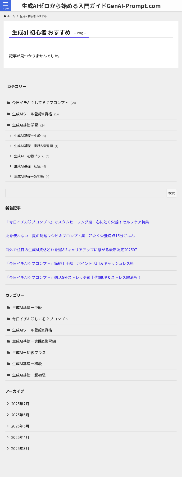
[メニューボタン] (5, 5)
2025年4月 (20, 437)
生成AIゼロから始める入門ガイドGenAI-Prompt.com (91, 6)
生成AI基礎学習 (29, 125)
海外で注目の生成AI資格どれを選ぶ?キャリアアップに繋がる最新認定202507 (71, 249)
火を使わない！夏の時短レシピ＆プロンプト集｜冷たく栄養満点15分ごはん (70, 235)
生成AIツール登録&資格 (35, 114)
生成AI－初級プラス (31, 155)
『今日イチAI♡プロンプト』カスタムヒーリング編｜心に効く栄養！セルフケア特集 (77, 222)
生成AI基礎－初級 (30, 166)
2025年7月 (20, 403)
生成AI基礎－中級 (30, 135)
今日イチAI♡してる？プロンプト (44, 102)
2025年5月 (20, 426)
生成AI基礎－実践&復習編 (36, 145)
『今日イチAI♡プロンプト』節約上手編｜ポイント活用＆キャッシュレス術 (69, 263)
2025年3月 (20, 448)
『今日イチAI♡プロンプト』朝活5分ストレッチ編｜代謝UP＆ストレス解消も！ (73, 277)
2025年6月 (20, 415)
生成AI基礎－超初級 (31, 176)
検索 (171, 193)
